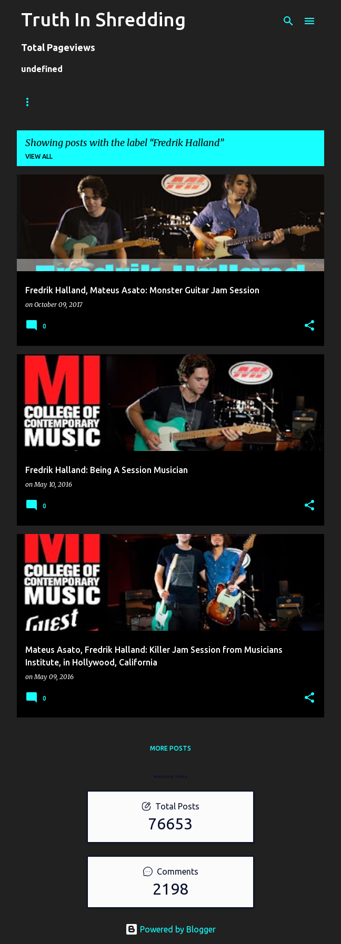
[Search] (288, 21)
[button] (309, 326)
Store (75, 101)
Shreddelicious (137, 101)
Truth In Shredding (103, 19)
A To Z (200, 101)
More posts (170, 748)
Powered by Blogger (170, 929)
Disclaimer (288, 101)
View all (39, 156)
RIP (240, 101)
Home (31, 101)
